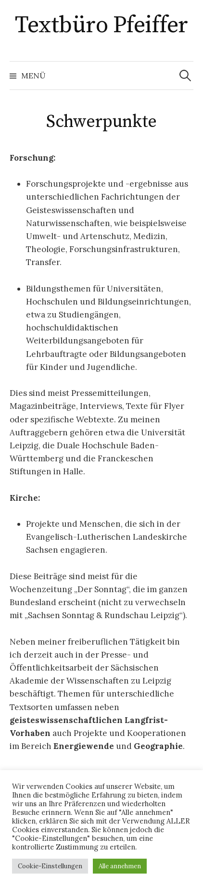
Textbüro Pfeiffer (101, 25)
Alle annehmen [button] (120, 866)
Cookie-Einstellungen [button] (50, 866)
